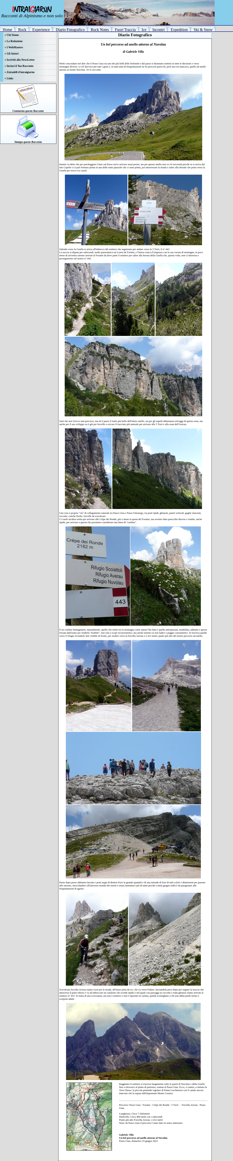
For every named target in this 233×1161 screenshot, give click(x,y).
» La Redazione (14, 41)
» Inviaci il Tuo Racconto (19, 66)
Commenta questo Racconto (28, 111)
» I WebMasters (14, 47)
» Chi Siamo (12, 35)
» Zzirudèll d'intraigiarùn (19, 72)
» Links (9, 78)
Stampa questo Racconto (28, 142)
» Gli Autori (12, 53)
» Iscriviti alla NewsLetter (20, 59)
